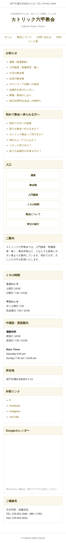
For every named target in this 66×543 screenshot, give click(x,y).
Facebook (14, 405)
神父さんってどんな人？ (22, 140)
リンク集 (33, 41)
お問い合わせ (44, 37)
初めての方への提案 (20, 123)
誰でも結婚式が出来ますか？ (25, 151)
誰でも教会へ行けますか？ (24, 128)
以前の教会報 (16, 78)
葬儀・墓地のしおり (20, 95)
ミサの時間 (33, 204)
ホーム (8, 37)
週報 (33, 175)
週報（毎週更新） (19, 62)
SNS (58, 37)
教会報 (33, 185)
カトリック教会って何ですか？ (26, 134)
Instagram (14, 411)
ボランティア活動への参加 (24, 84)
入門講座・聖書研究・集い (24, 67)
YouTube (14, 417)
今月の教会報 (16, 73)
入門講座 (33, 194)
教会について (24, 37)
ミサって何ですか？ (20, 145)
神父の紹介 (33, 224)
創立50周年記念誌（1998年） (25, 100)
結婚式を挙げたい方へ (21, 89)
